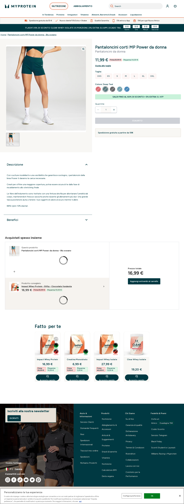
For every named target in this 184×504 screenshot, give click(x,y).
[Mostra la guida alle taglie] (138, 65)
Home (3, 34)
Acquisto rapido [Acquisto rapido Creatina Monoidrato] (77, 378)
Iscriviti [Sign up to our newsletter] (14, 418)
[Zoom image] (83, 49)
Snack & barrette (109, 451)
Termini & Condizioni (135, 447)
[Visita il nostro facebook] (13, 479)
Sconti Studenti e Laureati (163, 447)
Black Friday (156, 441)
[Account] (167, 6)
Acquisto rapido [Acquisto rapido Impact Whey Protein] (47, 378)
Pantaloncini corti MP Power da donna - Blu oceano (32, 34)
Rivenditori (130, 454)
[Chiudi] (180, 496)
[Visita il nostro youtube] (26, 479)
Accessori (122, 15)
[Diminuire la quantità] (98, 110)
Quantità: (100, 104)
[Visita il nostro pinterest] (38, 479)
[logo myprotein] (20, 6)
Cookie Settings (14, 463)
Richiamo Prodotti (88, 463)
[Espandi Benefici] (48, 220)
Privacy (129, 441)
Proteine (60, 15)
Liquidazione (136, 15)
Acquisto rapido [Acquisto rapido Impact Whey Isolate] (107, 378)
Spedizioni (85, 457)
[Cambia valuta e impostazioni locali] (37, 469)
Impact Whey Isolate (107, 359)
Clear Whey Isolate (136, 359)
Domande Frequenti (89, 428)
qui (80, 501)
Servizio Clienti (87, 422)
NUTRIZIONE (59, 7)
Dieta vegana (108, 476)
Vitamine (85, 15)
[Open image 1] (12, 139)
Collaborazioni (132, 460)
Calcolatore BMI (109, 470)
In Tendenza (47, 15)
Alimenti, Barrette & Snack (103, 15)
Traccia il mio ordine (89, 450)
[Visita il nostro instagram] (7, 479)
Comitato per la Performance (133, 474)
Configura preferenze (132, 496)
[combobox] (136, 6)
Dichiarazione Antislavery (132, 433)
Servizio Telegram (159, 435)
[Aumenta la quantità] (114, 110)
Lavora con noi (132, 466)
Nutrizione (107, 419)
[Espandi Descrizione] (48, 164)
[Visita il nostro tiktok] (20, 479)
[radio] (99, 76)
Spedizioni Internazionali (86, 442)
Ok (152, 496)
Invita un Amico (162, 421)
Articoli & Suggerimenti (108, 437)
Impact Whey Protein (47, 359)
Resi (82, 434)
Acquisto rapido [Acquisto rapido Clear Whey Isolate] (136, 378)
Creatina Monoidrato (77, 359)
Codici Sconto (158, 429)
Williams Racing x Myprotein (164, 454)
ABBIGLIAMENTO (82, 7)
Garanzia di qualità (134, 425)
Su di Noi (130, 419)
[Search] (112, 6)
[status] (106, 110)
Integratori (72, 15)
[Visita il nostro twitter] (32, 479)
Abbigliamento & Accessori (109, 427)
